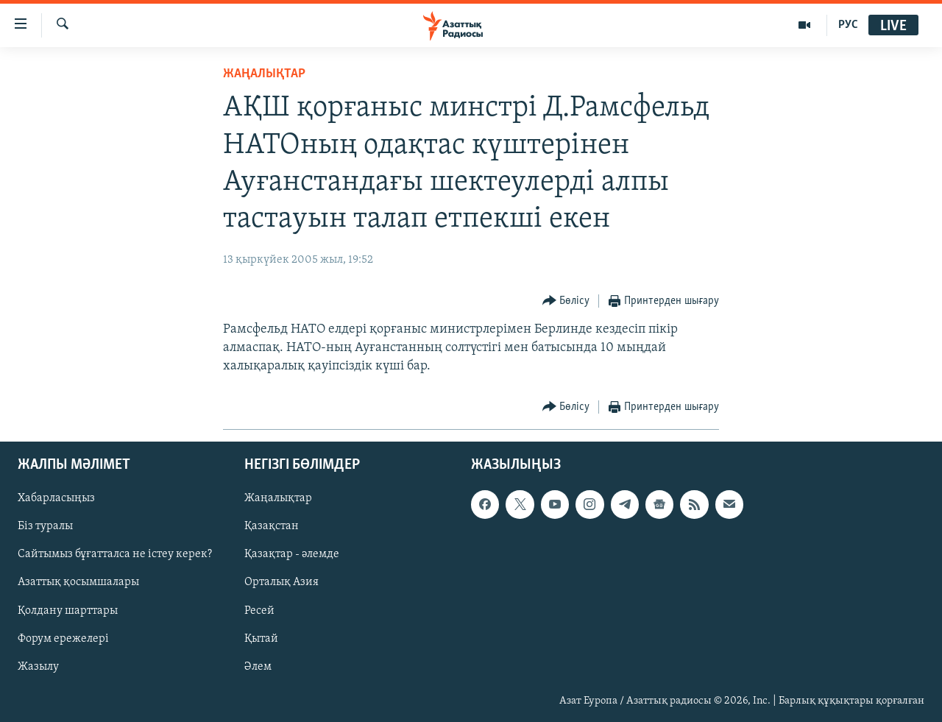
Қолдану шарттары (68, 611)
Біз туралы (45, 527)
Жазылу (38, 667)
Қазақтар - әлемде (291, 555)
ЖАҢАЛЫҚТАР (264, 74)
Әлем (258, 667)
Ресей (259, 611)
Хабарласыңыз (56, 499)
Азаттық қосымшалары (78, 583)
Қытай (261, 639)
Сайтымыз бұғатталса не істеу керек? (115, 555)
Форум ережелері (63, 639)
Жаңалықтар (278, 499)
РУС (848, 25)
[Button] (566, 301)
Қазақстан (271, 527)
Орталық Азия (281, 583)
